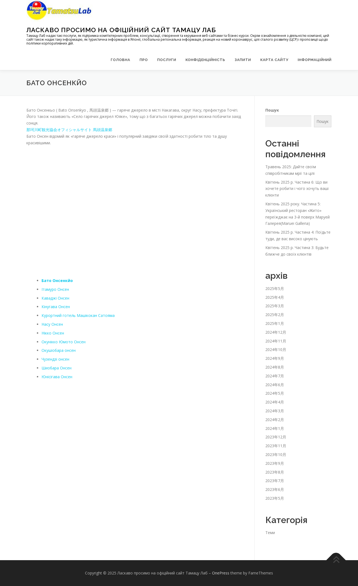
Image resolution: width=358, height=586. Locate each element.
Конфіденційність (205, 60)
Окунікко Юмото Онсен (64, 341)
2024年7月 (274, 375)
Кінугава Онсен (56, 306)
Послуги (166, 60)
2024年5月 (274, 393)
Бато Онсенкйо (57, 280)
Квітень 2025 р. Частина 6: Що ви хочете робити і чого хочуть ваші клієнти (297, 188)
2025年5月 (274, 288)
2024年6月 (274, 384)
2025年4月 (274, 297)
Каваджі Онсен (55, 298)
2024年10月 (275, 349)
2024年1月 (274, 428)
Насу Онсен (52, 324)
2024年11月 (275, 341)
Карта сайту (274, 60)
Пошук (272, 109)
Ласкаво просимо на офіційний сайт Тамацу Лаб (121, 30)
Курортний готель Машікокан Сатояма (78, 315)
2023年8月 (274, 472)
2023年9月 (274, 463)
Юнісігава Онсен (57, 376)
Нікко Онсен (53, 333)
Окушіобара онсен (59, 350)
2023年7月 (274, 480)
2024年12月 (275, 332)
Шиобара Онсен (57, 368)
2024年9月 (274, 358)
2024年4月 (274, 402)
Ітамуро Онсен (55, 289)
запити (243, 60)
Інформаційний (315, 60)
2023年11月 (275, 445)
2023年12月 (275, 436)
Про (144, 60)
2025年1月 (274, 323)
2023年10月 (275, 454)
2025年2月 (274, 314)
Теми (270, 532)
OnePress (220, 573)
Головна (120, 60)
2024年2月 (274, 419)
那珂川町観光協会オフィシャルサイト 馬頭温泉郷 (69, 129)
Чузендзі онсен (55, 359)
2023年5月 (274, 498)
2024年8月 (274, 367)
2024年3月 (274, 410)
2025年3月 (274, 305)
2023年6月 (274, 489)
